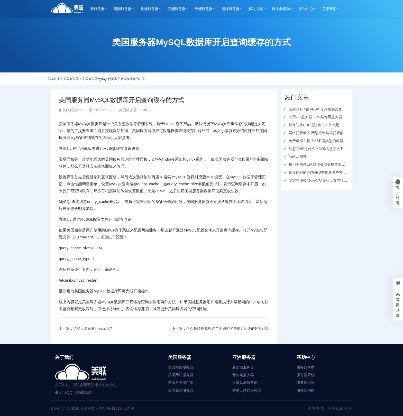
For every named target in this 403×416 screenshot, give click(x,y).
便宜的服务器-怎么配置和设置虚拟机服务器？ (316, 181)
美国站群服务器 (180, 367)
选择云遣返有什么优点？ (93, 328)
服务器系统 (306, 375)
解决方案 (256, 9)
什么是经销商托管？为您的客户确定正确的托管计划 (227, 328)
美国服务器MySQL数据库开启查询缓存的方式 (113, 79)
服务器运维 (306, 383)
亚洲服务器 (177, 9)
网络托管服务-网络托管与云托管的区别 (316, 133)
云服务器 (97, 9)
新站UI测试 (298, 156)
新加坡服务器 (243, 367)
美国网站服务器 (180, 375)
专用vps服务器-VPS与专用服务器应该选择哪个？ (315, 118)
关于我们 (329, 9)
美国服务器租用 (180, 383)
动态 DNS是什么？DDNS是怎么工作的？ (316, 149)
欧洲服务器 (204, 9)
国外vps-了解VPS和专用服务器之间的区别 (315, 110)
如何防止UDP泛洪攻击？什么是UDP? (312, 125)
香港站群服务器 (245, 383)
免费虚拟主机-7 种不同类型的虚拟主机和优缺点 (316, 141)
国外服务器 (231, 9)
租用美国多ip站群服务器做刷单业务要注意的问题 (315, 165)
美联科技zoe (71, 110)
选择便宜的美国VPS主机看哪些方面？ (314, 173)
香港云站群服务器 (246, 390)
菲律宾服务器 (243, 375)
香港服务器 (150, 9)
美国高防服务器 (180, 390)
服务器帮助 (281, 9)
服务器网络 (306, 390)
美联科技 (53, 79)
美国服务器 (123, 9)
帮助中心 (306, 9)
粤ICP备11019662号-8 (116, 408)
